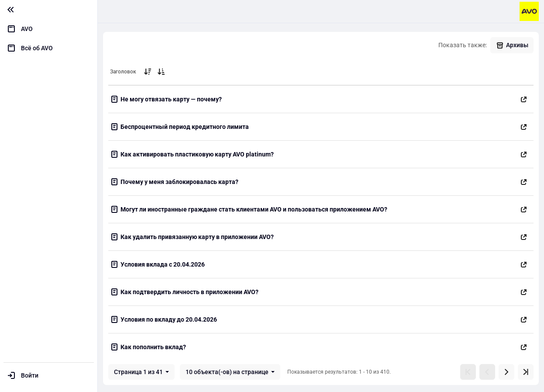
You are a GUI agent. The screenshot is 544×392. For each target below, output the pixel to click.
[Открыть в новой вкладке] (524, 99)
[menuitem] (48, 29)
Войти (29, 375)
